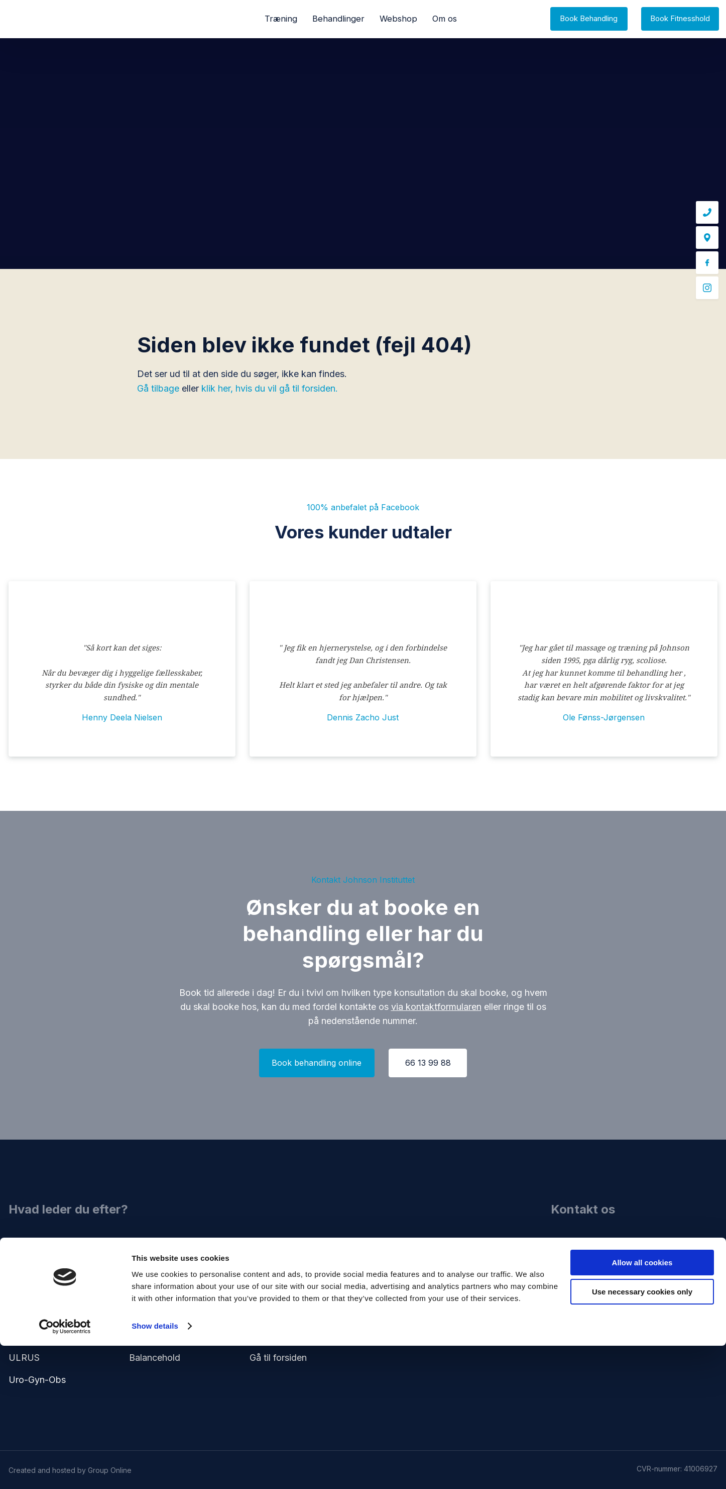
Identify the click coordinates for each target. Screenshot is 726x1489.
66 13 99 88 (576, 1311)
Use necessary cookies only (642, 1435)
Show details (155, 1469)
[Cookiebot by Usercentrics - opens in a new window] (65, 1469)
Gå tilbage (158, 388)
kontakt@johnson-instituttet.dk (615, 1327)
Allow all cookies (642, 1406)
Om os (444, 19)
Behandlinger (338, 19)
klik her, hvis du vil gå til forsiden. (269, 388)
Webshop (398, 19)
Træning (281, 19)
